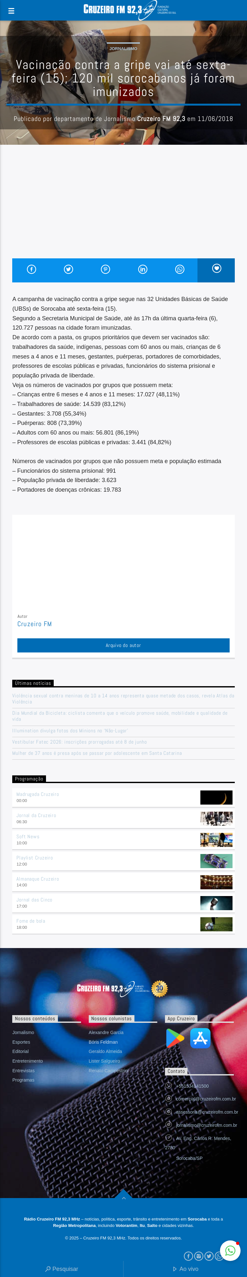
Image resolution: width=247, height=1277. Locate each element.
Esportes (21, 1042)
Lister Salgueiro (104, 1061)
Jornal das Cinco (34, 899)
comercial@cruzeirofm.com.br (206, 1098)
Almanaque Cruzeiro (37, 879)
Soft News (27, 836)
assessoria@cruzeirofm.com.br (207, 1112)
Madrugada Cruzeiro (37, 794)
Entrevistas (23, 1070)
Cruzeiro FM (34, 624)
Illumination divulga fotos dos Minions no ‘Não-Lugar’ (70, 731)
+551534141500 (192, 1086)
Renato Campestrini (109, 1070)
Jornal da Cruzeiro (36, 815)
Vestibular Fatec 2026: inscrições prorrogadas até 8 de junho (79, 742)
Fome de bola (30, 921)
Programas (23, 1080)
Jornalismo (123, 48)
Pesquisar (61, 1269)
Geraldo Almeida (105, 1051)
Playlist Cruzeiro (34, 857)
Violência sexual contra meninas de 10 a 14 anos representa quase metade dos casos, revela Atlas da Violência (123, 699)
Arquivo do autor (123, 645)
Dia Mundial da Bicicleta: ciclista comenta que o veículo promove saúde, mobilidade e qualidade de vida (120, 716)
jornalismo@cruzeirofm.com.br (206, 1125)
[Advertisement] (123, 210)
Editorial (20, 1051)
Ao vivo (185, 1269)
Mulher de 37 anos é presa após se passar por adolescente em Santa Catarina (97, 753)
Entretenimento (27, 1061)
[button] (230, 1250)
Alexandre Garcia (106, 1032)
